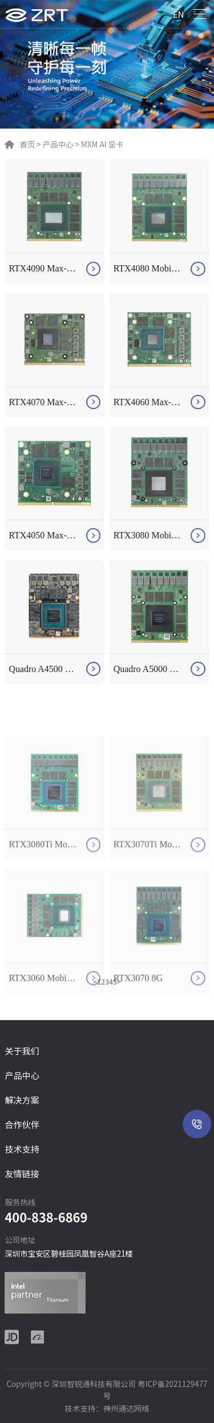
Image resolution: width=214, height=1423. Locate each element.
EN (178, 14)
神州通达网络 (126, 1408)
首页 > (30, 144)
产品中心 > (60, 144)
